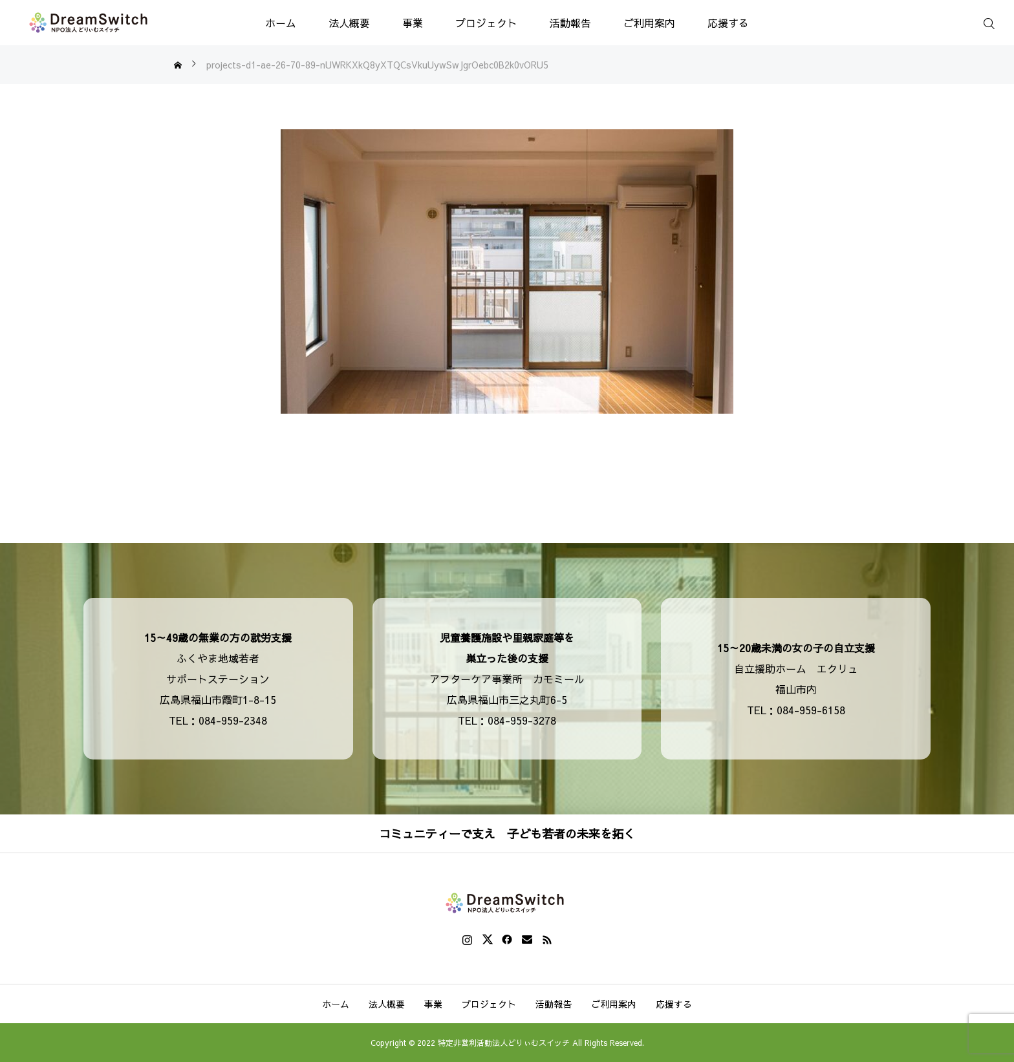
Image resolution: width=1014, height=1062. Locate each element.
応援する (728, 23)
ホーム (280, 23)
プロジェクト (486, 23)
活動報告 (570, 23)
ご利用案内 (649, 23)
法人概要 (349, 23)
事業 (412, 23)
